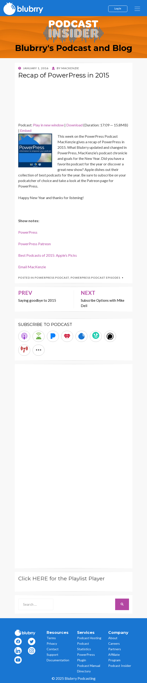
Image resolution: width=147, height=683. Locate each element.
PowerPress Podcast (52, 277)
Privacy (52, 643)
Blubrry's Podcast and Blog (73, 48)
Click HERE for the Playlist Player (61, 578)
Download (74, 125)
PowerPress (27, 232)
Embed (25, 130)
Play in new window (48, 125)
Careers (114, 643)
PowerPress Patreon (34, 244)
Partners (114, 649)
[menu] (137, 8)
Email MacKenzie (32, 267)
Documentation (58, 660)
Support (52, 654)
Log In (117, 8)
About (112, 638)
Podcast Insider (119, 666)
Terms (51, 638)
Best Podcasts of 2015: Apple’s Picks (47, 255)
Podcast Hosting (89, 638)
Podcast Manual (88, 666)
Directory (84, 671)
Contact (53, 649)
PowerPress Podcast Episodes (95, 277)
